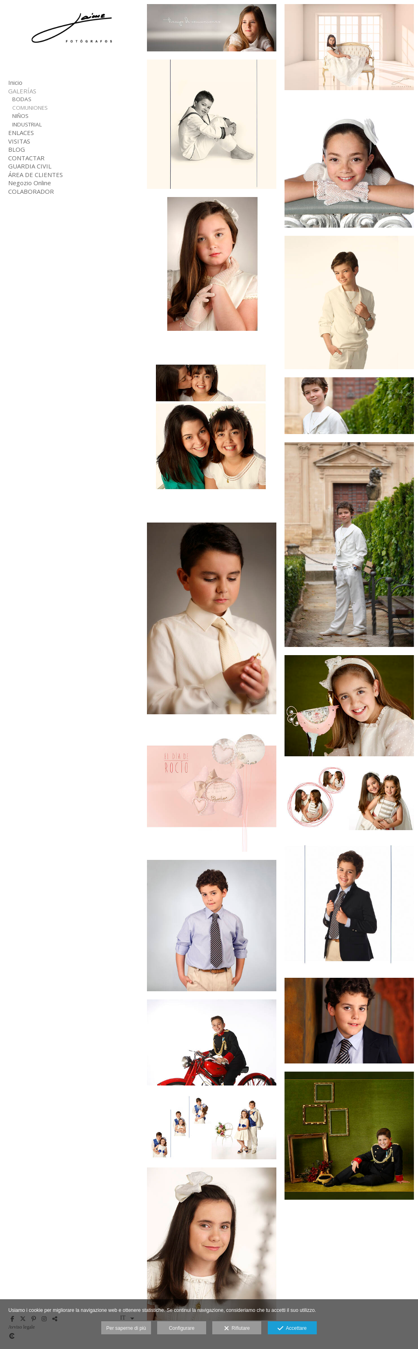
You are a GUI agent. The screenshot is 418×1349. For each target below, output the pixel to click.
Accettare (292, 1328)
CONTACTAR (26, 158)
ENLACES (21, 132)
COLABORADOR (31, 191)
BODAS (21, 99)
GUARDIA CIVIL (29, 166)
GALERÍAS (22, 91)
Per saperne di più (126, 1328)
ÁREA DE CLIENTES (35, 175)
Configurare (182, 1328)
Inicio (15, 82)
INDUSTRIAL (27, 124)
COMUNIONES (30, 107)
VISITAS (19, 141)
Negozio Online (29, 183)
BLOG (16, 149)
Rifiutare (237, 1328)
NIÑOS (20, 116)
